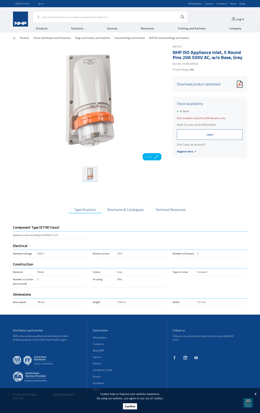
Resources (147, 28)
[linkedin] (185, 358)
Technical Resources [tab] (170, 209)
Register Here (186, 151)
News (233, 3)
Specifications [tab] (85, 209)
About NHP (98, 350)
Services (112, 28)
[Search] (182, 17)
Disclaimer (98, 383)
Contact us (221, 3)
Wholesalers (195, 3)
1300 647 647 (22, 3)
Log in (210, 134)
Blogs (242, 3)
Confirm (130, 406)
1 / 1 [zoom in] (152, 157)
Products (41, 28)
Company (235, 28)
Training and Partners (192, 28)
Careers (209, 3)
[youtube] (196, 358)
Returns (97, 363)
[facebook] (174, 358)
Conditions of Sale (102, 370)
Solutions (77, 28)
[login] (237, 19)
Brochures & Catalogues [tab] (125, 209)
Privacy (97, 376)
